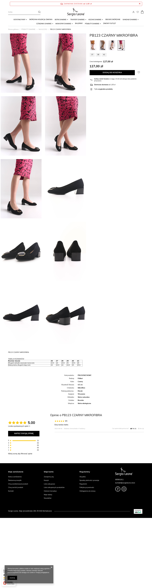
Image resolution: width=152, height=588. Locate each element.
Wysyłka (82, 477)
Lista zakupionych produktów (54, 487)
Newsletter (48, 498)
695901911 (119, 480)
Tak (133, 428)
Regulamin (83, 484)
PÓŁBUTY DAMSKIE (92, 24)
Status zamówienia (15, 477)
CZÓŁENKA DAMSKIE (44, 24)
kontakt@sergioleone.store (125, 483)
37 (92, 54)
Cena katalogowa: (96, 61)
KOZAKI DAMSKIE (95, 19)
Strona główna (13, 29)
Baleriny (79, 23)
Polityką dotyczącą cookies (17, 570)
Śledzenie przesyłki (14, 480)
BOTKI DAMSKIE (60, 19)
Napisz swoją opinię (24, 433)
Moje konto (48, 472)
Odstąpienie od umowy (87, 491)
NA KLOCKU (43, 29)
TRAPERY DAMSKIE (77, 19)
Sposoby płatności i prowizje (89, 480)
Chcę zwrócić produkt (15, 487)
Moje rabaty (48, 495)
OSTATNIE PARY (19, 19)
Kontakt (11, 491)
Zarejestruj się (49, 477)
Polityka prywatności (86, 487)
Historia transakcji (50, 491)
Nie (141, 428)
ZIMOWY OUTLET (109, 23)
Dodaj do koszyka (112, 73)
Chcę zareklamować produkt (18, 484)
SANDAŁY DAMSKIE (130, 19)
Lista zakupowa (49, 484)
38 (98, 54)
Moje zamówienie (15, 472)
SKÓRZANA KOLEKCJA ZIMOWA (40, 19)
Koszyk (46, 480)
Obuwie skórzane (112, 19)
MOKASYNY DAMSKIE (63, 24)
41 (104, 54)
